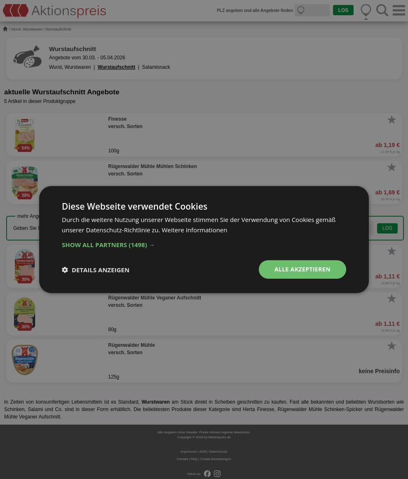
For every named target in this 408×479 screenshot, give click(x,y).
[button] (204, 244)
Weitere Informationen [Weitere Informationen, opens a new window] (194, 229)
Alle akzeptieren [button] (302, 269)
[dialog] (204, 239)
